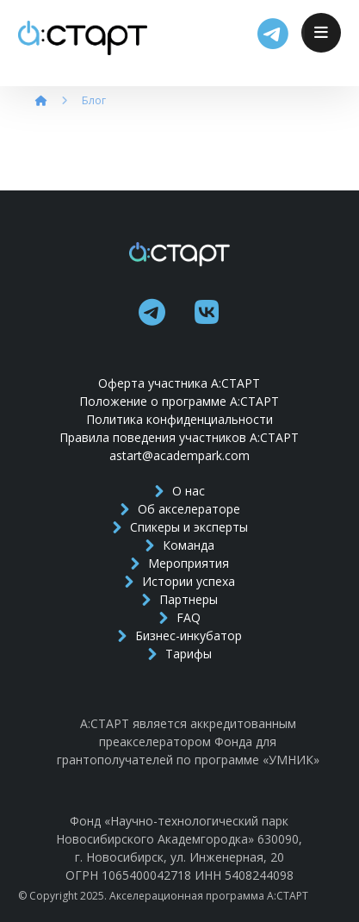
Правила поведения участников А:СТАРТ (179, 437)
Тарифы (179, 653)
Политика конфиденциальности (179, 419)
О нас (179, 491)
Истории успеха (179, 581)
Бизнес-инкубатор (179, 635)
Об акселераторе (179, 509)
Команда (179, 545)
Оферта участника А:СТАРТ (179, 383)
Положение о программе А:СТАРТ (179, 401)
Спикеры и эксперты (179, 527)
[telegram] (151, 312)
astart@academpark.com (179, 455)
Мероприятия (179, 563)
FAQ (179, 617)
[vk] (206, 312)
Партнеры (179, 599)
